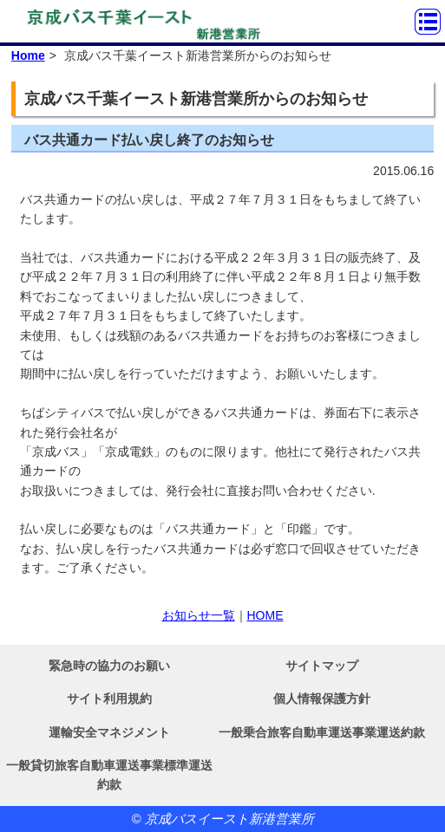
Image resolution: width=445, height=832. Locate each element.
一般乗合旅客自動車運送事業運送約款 (322, 732)
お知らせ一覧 (198, 615)
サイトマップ (321, 666)
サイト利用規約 (109, 698)
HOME (265, 615)
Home (28, 55)
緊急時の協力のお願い (109, 666)
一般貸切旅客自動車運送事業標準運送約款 (109, 774)
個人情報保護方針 (321, 698)
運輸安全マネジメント (109, 732)
